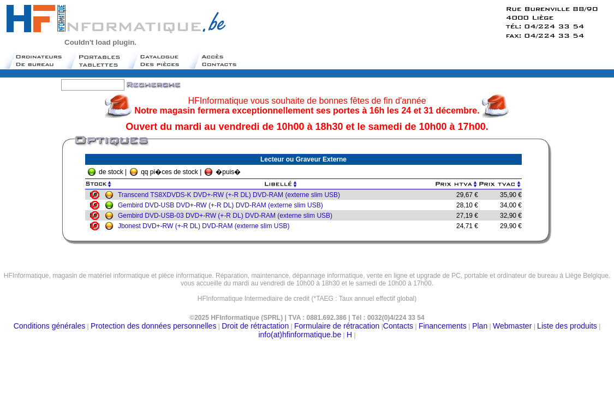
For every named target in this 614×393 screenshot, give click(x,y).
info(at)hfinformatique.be (299, 334)
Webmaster (512, 325)
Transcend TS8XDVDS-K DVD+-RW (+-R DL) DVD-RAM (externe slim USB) (231, 195)
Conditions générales (50, 325)
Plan (478, 325)
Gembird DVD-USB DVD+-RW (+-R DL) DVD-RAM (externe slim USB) (223, 205)
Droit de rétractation (255, 325)
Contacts (398, 325)
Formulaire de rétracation (336, 325)
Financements (443, 325)
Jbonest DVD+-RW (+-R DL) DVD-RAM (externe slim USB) (206, 226)
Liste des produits (567, 325)
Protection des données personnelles (153, 325)
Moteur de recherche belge (307, 302)
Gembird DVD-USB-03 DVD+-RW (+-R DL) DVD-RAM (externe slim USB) (228, 215)
